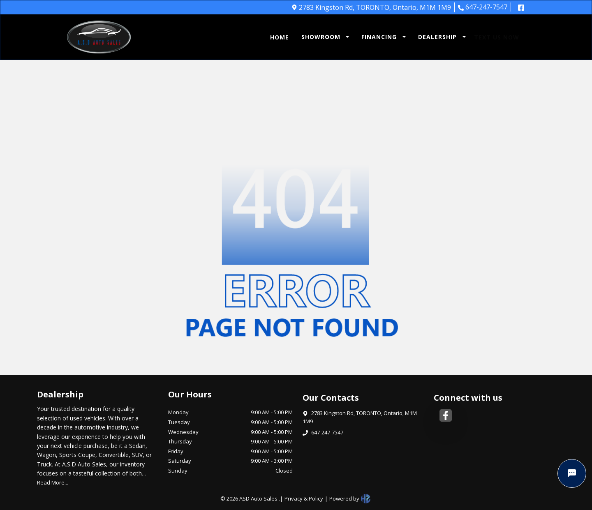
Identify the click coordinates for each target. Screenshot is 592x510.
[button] (323, 37)
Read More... (52, 482)
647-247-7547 (482, 7)
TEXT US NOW (496, 37)
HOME (279, 37)
